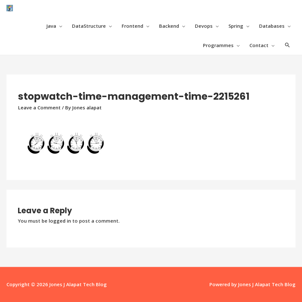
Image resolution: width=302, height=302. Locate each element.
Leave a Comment (39, 107)
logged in (60, 220)
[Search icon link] (287, 45)
